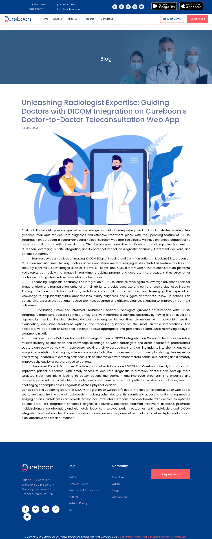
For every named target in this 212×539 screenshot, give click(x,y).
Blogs (115, 490)
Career (117, 484)
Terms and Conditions (84, 490)
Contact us (107, 18)
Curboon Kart (197, 18)
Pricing (73, 497)
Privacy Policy (78, 484)
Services (57, 18)
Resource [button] (89, 18)
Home (45, 18)
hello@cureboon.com (69, 9)
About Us (73, 18)
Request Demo (172, 19)
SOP (71, 510)
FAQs (72, 477)
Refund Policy (78, 503)
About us (118, 477)
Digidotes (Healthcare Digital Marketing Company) (154, 536)
